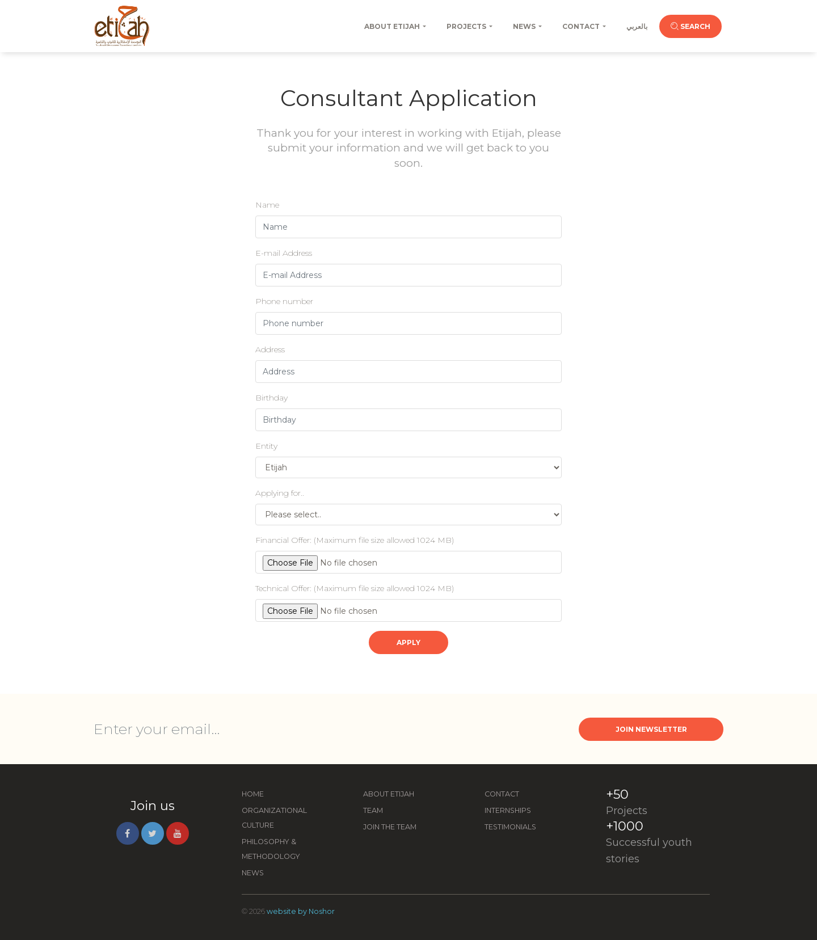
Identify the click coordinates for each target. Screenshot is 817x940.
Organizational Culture (274, 817)
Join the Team (389, 827)
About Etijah (392, 26)
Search (690, 26)
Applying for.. (279, 493)
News (524, 26)
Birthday (271, 398)
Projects (466, 26)
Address (270, 349)
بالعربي (636, 26)
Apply (408, 642)
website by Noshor (301, 911)
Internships (508, 810)
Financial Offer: (354, 540)
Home (253, 794)
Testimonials (510, 827)
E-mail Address (283, 253)
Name (267, 205)
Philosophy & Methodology (271, 849)
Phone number (284, 301)
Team (373, 810)
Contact (581, 26)
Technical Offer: (354, 588)
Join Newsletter (651, 729)
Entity (266, 446)
